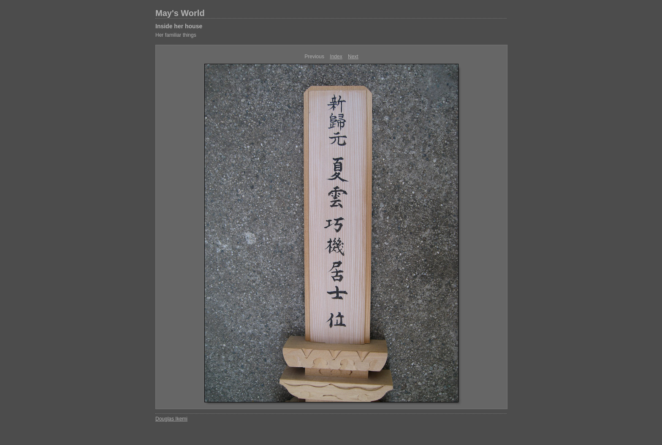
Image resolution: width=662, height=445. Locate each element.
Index (336, 57)
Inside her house (178, 26)
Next (353, 57)
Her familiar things (175, 35)
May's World (180, 13)
